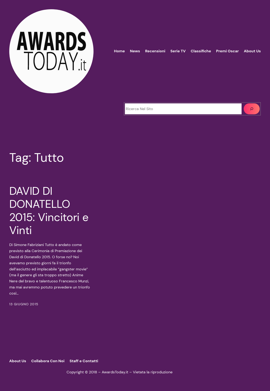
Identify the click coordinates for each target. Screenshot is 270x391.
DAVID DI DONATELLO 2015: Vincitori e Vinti (49, 210)
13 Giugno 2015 (24, 304)
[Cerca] (252, 108)
